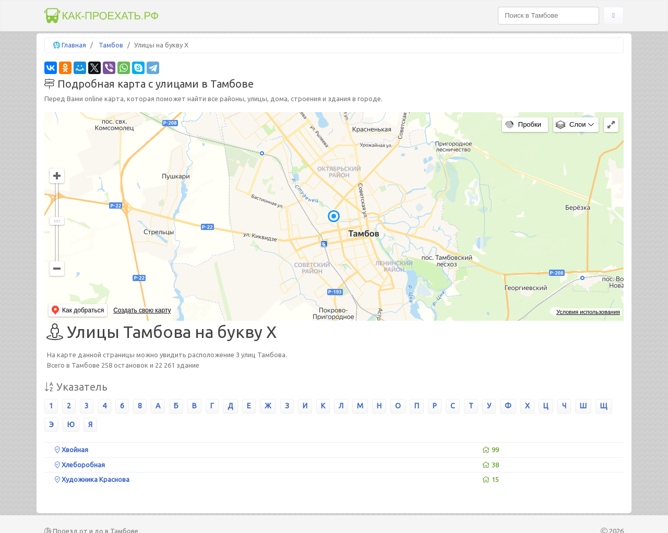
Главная (74, 45)
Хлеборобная (80, 464)
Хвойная (71, 449)
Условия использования (588, 312)
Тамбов (111, 45)
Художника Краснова (92, 479)
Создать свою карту (142, 310)
